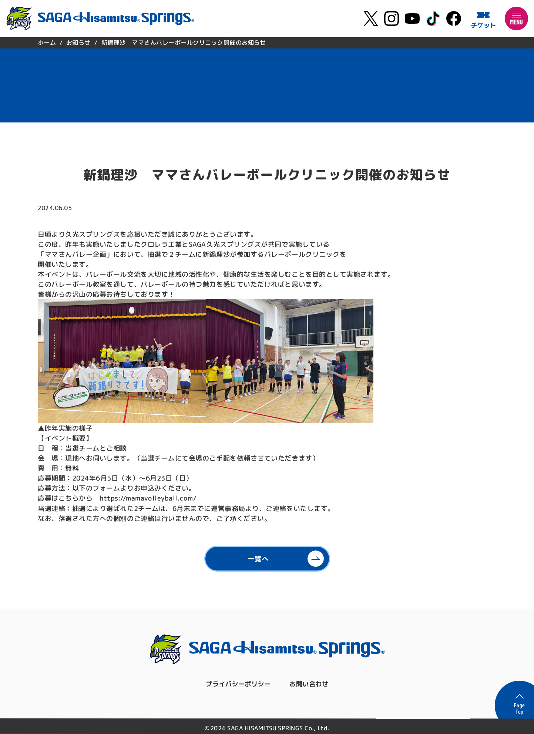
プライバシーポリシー (237, 683)
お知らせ (78, 42)
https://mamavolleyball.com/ (148, 498)
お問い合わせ (310, 683)
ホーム (46, 42)
